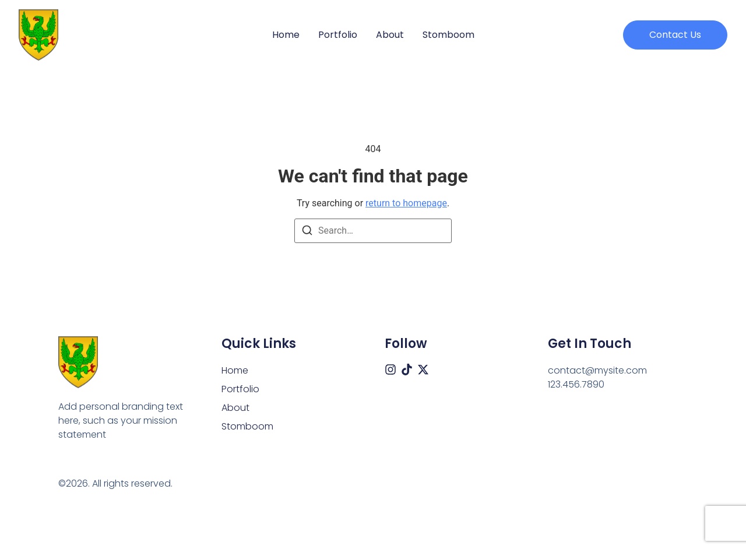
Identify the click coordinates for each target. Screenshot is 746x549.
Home (286, 35)
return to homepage (406, 203)
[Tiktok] (407, 369)
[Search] (307, 232)
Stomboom (448, 35)
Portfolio (337, 35)
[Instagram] (390, 369)
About (390, 35)
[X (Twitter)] (423, 369)
